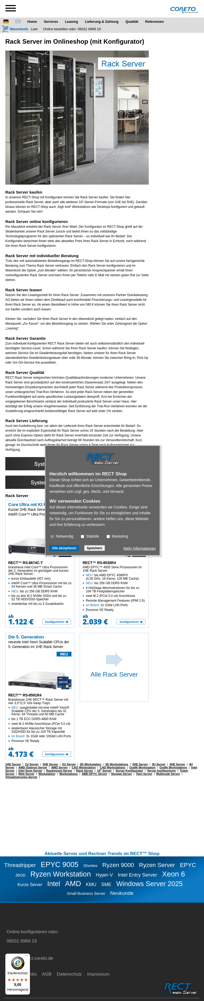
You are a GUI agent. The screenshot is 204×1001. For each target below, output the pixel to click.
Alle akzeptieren (64, 548)
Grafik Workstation (142, 767)
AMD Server (59, 767)
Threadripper (20, 865)
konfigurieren (54, 621)
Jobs (32, 974)
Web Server (26, 773)
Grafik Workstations (173, 767)
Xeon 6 (173, 874)
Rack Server (84, 770)
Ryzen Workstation (60, 874)
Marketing (117, 536)
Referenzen (154, 22)
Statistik (90, 536)
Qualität (131, 22)
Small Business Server (86, 893)
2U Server (69, 764)
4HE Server (177, 764)
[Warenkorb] (15, 29)
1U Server (32, 764)
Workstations (68, 773)
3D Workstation (90, 764)
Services (51, 22)
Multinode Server (168, 773)
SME (106, 884)
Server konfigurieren (161, 770)
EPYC (188, 865)
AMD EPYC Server (94, 773)
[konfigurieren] (56, 621)
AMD (73, 883)
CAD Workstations (112, 767)
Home (32, 22)
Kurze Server (30, 884)
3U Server (158, 764)
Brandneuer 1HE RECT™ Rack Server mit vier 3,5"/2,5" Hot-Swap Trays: (40, 720)
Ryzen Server (157, 865)
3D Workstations (116, 764)
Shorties (90, 866)
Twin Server (144, 773)
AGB (47, 974)
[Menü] (27, 957)
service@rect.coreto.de (30, 958)
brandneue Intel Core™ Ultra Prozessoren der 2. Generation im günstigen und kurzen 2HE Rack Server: (40, 585)
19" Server (104, 770)
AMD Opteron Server (32, 767)
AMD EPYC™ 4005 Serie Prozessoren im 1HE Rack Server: (114, 588)
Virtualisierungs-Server (21, 777)
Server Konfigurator (129, 770)
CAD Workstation (84, 767)
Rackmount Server (59, 770)
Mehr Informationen (140, 548)
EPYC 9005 (59, 864)
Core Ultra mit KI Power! (33, 504)
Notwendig (61, 536)
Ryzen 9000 (118, 865)
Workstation (47, 773)
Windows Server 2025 (149, 883)
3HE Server (140, 764)
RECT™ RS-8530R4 (99, 563)
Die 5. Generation (26, 637)
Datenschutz (69, 974)
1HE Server (13, 764)
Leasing (71, 22)
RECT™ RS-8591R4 (24, 695)
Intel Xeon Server (30, 770)
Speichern (94, 548)
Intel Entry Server (137, 875)
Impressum (98, 974)
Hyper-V (104, 875)
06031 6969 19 (89, 29)
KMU (91, 884)
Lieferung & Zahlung (101, 22)
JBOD (20, 875)
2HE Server (50, 764)
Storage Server (121, 773)
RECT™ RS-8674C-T (25, 563)
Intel (53, 883)
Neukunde (121, 893)
